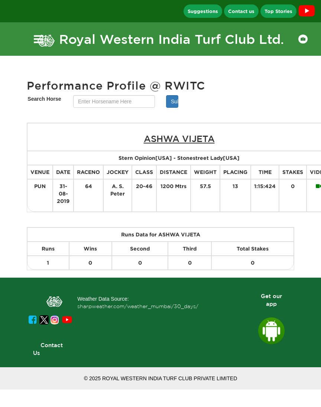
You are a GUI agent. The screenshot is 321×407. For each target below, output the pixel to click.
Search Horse (44, 99)
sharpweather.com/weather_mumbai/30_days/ (137, 306)
